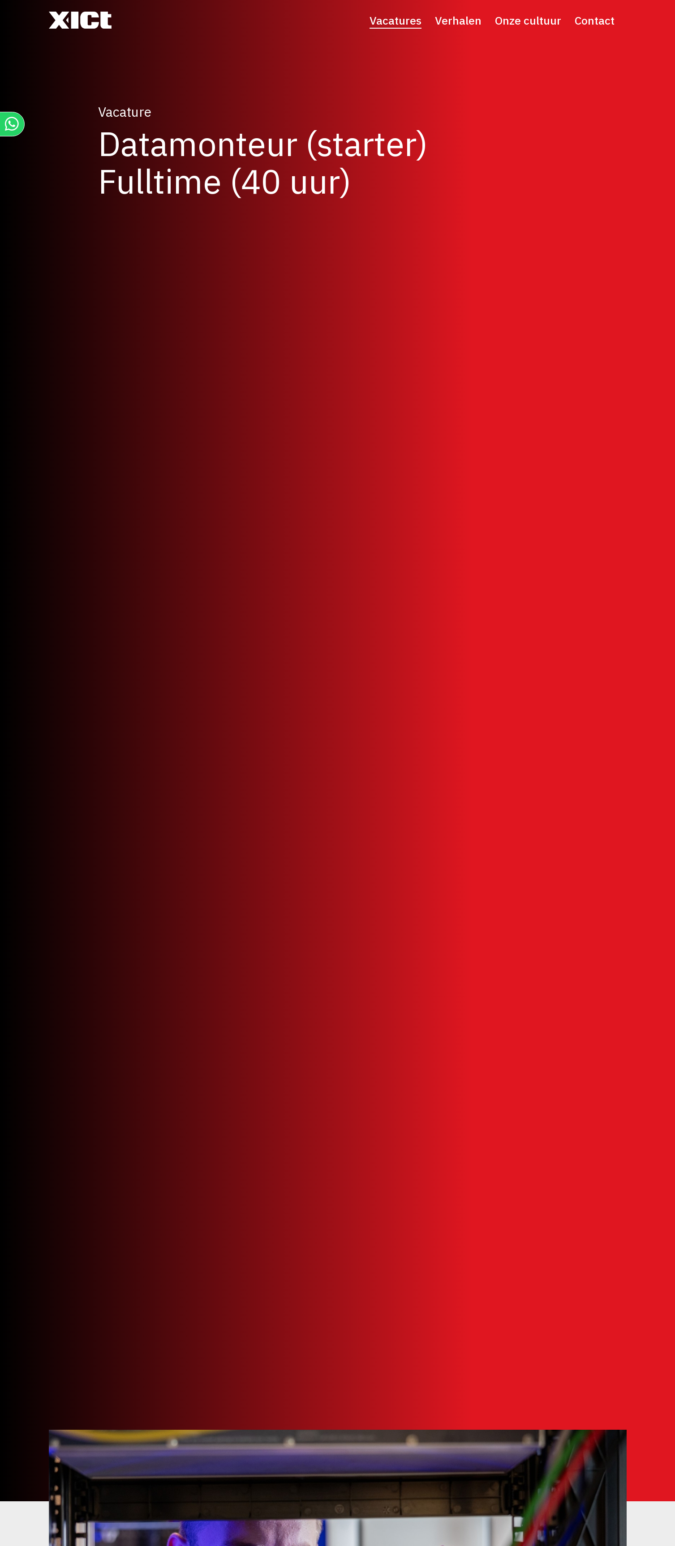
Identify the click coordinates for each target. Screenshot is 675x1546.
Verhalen (458, 20)
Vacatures (395, 20)
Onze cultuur (528, 20)
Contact (595, 20)
